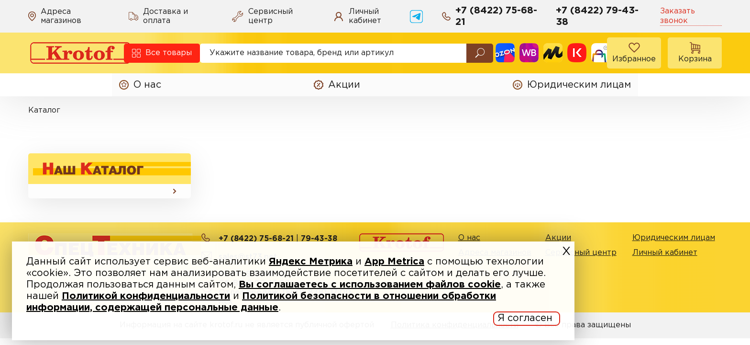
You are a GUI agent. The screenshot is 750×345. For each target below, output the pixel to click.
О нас (469, 238)
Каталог (44, 110)
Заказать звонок (677, 16)
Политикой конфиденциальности (146, 296)
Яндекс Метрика (311, 261)
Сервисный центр (581, 252)
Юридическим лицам (673, 238)
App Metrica (394, 261)
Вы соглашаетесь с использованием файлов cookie (370, 284)
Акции (558, 238)
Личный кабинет (664, 252)
